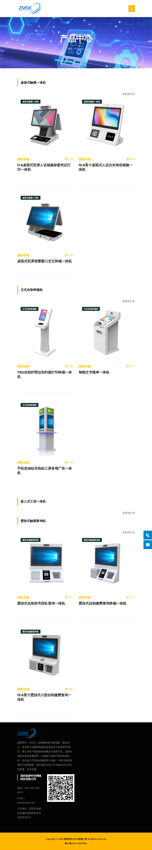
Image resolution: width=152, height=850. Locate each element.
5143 (69, 255)
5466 (130, 159)
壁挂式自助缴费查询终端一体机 (102, 603)
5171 (69, 597)
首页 (70, 48)
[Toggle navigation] (131, 8)
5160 (69, 366)
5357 (130, 366)
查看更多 (128, 94)
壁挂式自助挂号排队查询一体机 (41, 603)
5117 (130, 597)
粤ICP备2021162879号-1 (76, 843)
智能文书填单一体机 (94, 372)
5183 (69, 462)
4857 (69, 689)
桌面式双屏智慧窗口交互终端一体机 (44, 261)
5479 (69, 159)
